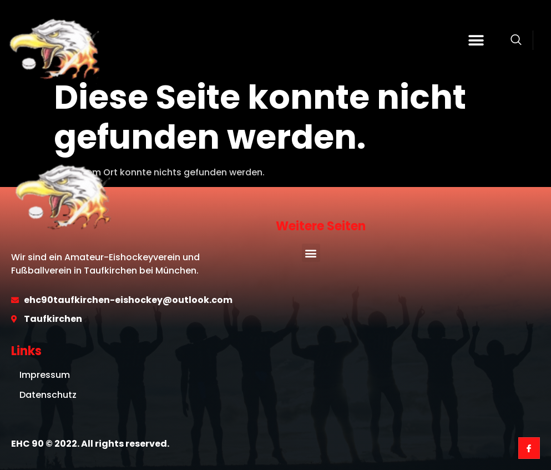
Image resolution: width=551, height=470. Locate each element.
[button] (475, 40)
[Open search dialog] (516, 42)
